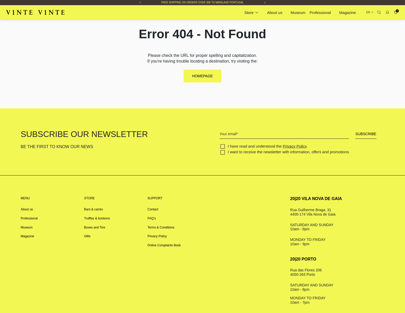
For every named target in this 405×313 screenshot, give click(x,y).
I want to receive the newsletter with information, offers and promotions (288, 152)
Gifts (87, 236)
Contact (152, 209)
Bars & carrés (93, 209)
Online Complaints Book (164, 245)
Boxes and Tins (94, 227)
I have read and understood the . (268, 146)
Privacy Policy (295, 146)
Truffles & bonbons (97, 218)
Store (249, 12)
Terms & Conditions (160, 227)
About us (274, 12)
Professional (320, 12)
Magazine (347, 12)
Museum (298, 12)
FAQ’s (151, 218)
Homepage (202, 76)
